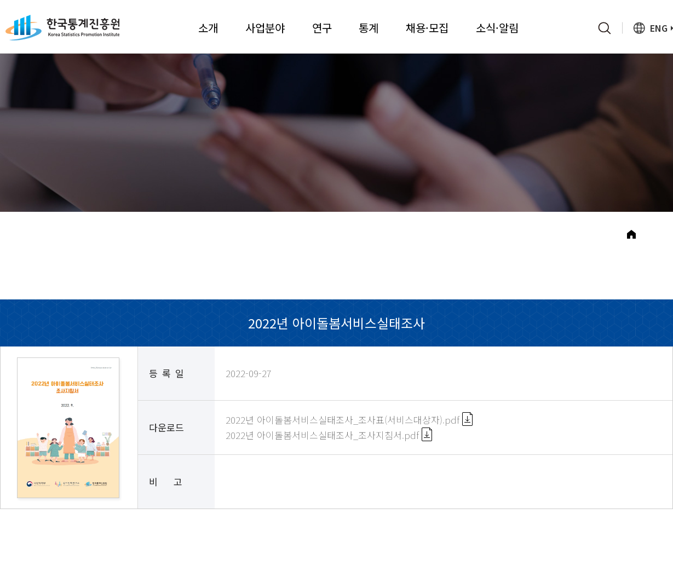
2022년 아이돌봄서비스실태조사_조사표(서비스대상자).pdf (349, 428)
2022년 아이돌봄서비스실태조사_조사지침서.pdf (329, 442)
